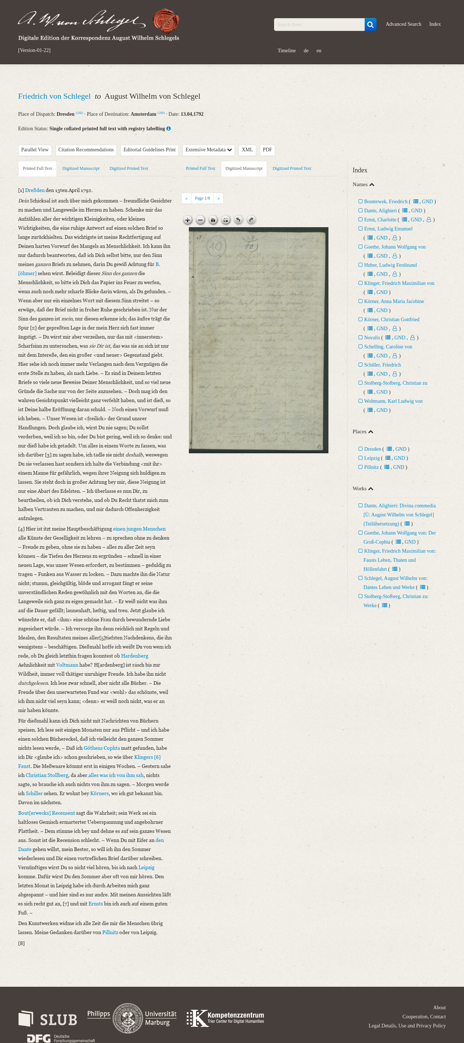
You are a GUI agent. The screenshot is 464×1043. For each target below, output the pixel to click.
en (318, 50)
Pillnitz (371, 467)
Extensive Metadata (209, 149)
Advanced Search (403, 24)
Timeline (287, 50)
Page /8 (202, 198)
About (439, 1007)
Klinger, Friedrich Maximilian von (399, 283)
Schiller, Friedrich (382, 365)
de (306, 50)
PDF (267, 149)
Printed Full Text (37, 168)
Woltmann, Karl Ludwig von (393, 401)
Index (435, 24)
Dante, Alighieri (380, 210)
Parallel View (35, 149)
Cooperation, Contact (424, 1016)
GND (79, 113)
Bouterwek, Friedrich (386, 201)
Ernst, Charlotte (380, 219)
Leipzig (372, 458)
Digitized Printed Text (128, 168)
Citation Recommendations (86, 149)
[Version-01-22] (34, 50)
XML (247, 149)
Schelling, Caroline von (388, 346)
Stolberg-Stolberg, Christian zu (395, 383)
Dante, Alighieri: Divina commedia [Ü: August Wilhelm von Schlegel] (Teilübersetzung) (400, 515)
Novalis (372, 337)
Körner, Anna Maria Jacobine (394, 301)
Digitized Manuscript (80, 168)
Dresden (372, 449)
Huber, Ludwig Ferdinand (390, 265)
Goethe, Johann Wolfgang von (395, 247)
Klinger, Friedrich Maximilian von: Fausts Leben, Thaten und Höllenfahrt (400, 560)
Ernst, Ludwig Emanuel (388, 229)
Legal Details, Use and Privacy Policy (407, 1025)
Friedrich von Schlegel (55, 96)
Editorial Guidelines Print (150, 149)
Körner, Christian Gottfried (391, 319)
